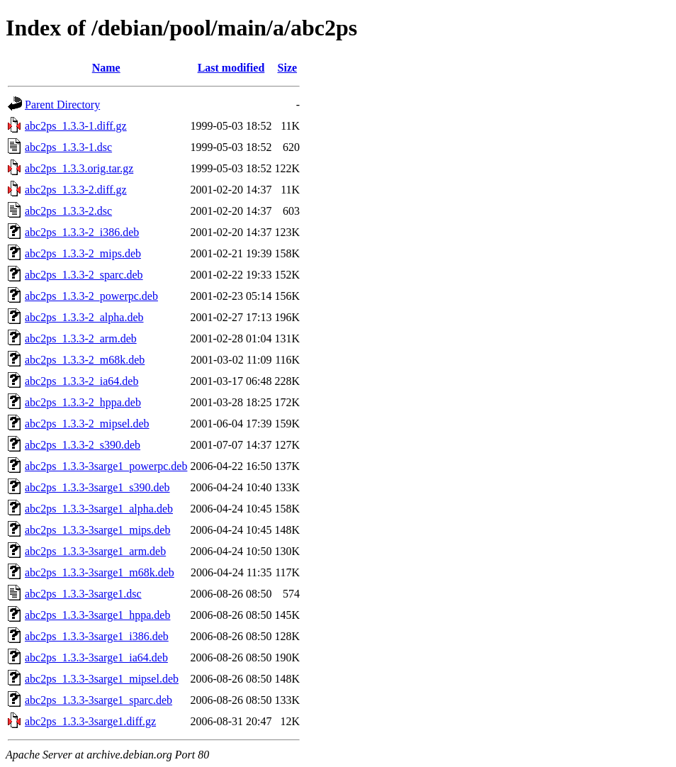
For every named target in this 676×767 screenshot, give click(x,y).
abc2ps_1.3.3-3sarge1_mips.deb (97, 530)
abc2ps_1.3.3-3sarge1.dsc (83, 594)
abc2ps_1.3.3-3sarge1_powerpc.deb (106, 466)
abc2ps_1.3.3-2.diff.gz (76, 190)
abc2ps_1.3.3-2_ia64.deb (81, 381)
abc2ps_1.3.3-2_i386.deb (82, 232)
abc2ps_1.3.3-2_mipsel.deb (87, 424)
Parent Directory (62, 105)
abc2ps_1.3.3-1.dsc (68, 147)
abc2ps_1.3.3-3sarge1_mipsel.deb (102, 679)
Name (106, 68)
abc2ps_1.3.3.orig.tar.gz (79, 168)
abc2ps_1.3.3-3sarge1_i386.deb (97, 636)
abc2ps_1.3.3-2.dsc (68, 211)
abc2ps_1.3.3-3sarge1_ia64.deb (96, 657)
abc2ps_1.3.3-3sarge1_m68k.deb (99, 572)
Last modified (231, 68)
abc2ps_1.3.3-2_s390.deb (82, 445)
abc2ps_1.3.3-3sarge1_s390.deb (97, 487)
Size (288, 68)
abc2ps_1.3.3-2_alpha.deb (84, 317)
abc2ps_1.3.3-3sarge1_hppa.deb (97, 615)
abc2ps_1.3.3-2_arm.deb (81, 338)
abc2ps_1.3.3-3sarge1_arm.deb (95, 551)
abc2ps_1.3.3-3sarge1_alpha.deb (99, 509)
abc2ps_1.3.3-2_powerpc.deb (91, 296)
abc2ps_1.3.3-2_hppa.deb (83, 402)
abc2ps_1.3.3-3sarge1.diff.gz (90, 721)
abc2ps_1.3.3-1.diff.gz (76, 126)
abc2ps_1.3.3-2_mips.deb (83, 253)
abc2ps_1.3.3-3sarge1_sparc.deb (98, 700)
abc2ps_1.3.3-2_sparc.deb (84, 275)
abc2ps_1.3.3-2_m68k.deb (85, 360)
